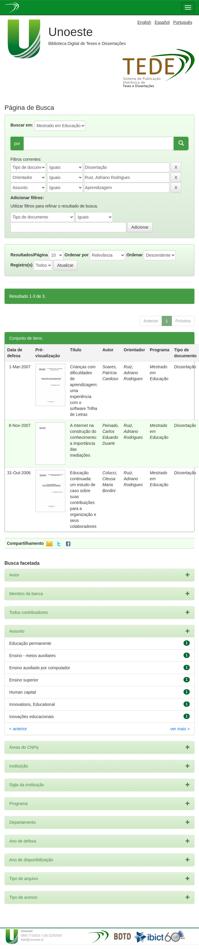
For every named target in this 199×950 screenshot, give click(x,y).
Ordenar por (76, 254)
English (144, 22)
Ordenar (135, 254)
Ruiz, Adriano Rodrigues (133, 372)
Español (162, 22)
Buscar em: (21, 125)
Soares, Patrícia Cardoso (110, 372)
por (17, 143)
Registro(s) (21, 265)
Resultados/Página (29, 254)
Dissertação (185, 366)
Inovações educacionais (31, 716)
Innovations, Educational (32, 704)
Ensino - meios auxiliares (32, 655)
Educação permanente (30, 643)
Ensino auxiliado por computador (39, 667)
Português (182, 22)
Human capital (22, 692)
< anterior (18, 728)
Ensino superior (23, 680)
